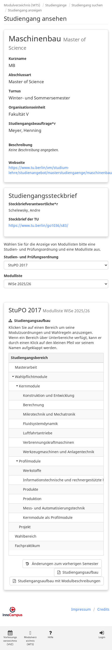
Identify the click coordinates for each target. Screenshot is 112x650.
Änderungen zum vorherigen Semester (62, 563)
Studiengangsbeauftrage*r (32, 123)
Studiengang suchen (87, 5)
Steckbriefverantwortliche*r (33, 203)
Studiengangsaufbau (77, 572)
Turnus (15, 91)
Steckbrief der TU (24, 219)
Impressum (81, 609)
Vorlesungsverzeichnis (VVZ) (10, 638)
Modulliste (13, 275)
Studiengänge (55, 5)
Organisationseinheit (27, 107)
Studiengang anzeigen (25, 10)
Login (101, 634)
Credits (103, 609)
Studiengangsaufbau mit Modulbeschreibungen (56, 580)
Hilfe (50, 634)
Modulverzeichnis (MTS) (22, 5)
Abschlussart (20, 74)
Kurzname (17, 58)
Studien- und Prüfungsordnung (31, 256)
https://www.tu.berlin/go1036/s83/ (38, 225)
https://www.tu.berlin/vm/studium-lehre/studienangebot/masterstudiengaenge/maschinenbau (60, 170)
